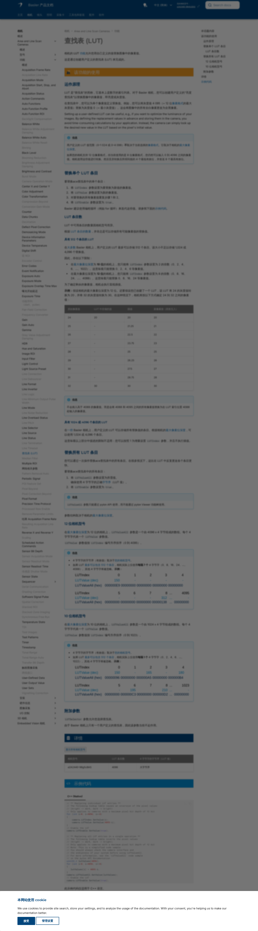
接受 (26, 921)
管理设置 (47, 921)
